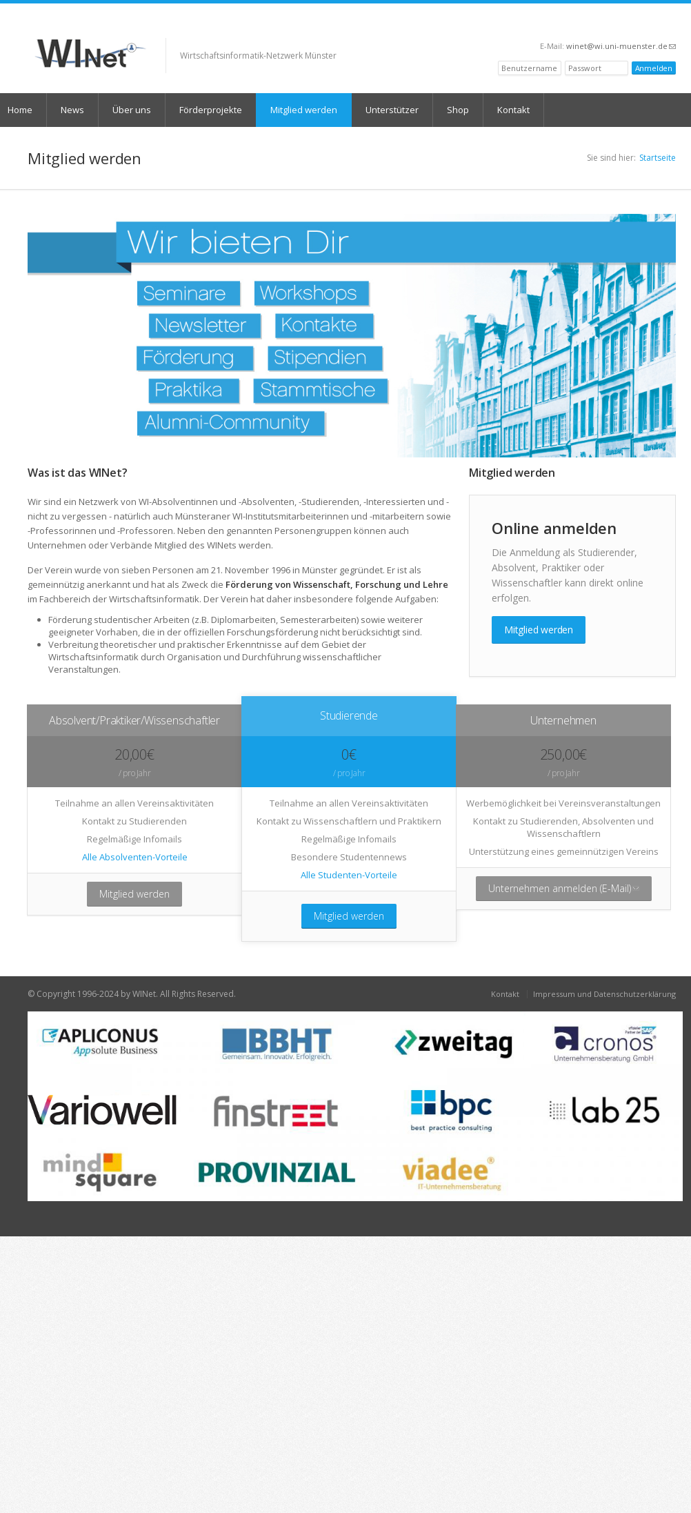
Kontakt (513, 109)
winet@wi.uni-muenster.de (621, 46)
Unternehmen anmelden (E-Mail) (570, 891)
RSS (670, 24)
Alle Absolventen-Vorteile (135, 857)
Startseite (657, 158)
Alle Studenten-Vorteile (349, 875)
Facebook (617, 24)
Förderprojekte (210, 109)
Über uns (131, 109)
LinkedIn (651, 24)
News (72, 109)
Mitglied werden (303, 109)
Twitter (632, 24)
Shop (458, 109)
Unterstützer (392, 109)
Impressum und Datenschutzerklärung (604, 994)
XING (601, 24)
